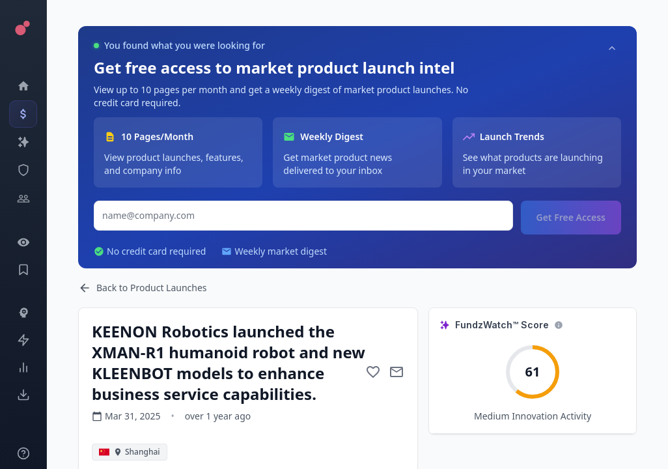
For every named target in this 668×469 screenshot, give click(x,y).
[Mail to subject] (396, 372)
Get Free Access (570, 217)
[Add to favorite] (373, 372)
